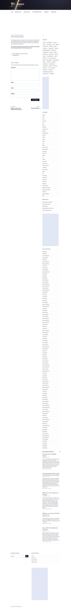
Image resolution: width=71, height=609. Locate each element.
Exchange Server (46, 52)
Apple (43, 116)
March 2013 (44, 399)
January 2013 (44, 403)
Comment (13, 67)
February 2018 (44, 314)
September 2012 (45, 411)
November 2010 (45, 419)
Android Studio (49, 42)
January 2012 (44, 413)
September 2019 (45, 290)
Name (12, 82)
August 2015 (44, 348)
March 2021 (44, 267)
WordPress (52, 73)
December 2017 (45, 318)
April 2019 (44, 300)
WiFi (48, 67)
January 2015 (44, 362)
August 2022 (44, 257)
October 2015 (44, 344)
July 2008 (44, 441)
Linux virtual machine (52, 58)
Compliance (45, 48)
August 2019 (44, 292)
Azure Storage (48, 44)
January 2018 (44, 316)
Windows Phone (46, 73)
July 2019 (44, 294)
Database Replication (46, 50)
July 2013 (44, 391)
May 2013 (44, 395)
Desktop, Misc (54, 11)
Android (44, 42)
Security (43, 159)
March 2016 (44, 340)
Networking (46, 11)
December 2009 (45, 425)
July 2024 (44, 253)
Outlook (43, 155)
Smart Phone (44, 163)
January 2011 (44, 417)
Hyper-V (44, 56)
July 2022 (44, 259)
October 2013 (44, 385)
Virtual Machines (52, 63)
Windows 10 (45, 69)
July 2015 (44, 350)
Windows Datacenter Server (48, 71)
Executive (44, 135)
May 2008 (44, 445)
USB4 (43, 171)
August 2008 (44, 439)
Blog (53, 44)
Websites (44, 67)
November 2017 (45, 320)
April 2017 (44, 328)
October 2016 (44, 332)
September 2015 (45, 346)
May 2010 (44, 423)
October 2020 (44, 269)
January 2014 (44, 383)
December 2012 (45, 405)
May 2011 (44, 415)
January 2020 (44, 282)
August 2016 (44, 334)
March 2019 (44, 302)
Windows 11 (51, 69)
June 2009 (44, 427)
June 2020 (44, 273)
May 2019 (44, 298)
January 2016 (44, 342)
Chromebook (45, 46)
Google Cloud (45, 54)
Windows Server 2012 (46, 187)
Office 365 (25, 53)
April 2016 (44, 338)
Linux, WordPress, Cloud (37, 11)
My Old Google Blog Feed (47, 451)
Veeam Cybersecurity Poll (46, 210)
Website (13, 93)
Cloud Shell (51, 46)
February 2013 (44, 401)
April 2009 (44, 431)
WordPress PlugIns (45, 193)
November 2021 (45, 261)
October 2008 (44, 437)
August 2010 (44, 421)
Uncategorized (44, 169)
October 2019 (44, 288)
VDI (43, 173)
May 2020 (44, 275)
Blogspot (57, 44)
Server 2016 (44, 161)
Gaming (43, 137)
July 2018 (44, 308)
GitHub (51, 52)
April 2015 (44, 356)
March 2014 (44, 379)
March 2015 (44, 358)
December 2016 (45, 330)
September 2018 (45, 306)
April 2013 (44, 397)
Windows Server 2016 (46, 189)
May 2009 (44, 429)
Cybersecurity (16, 55)
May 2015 (44, 354)
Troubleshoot (45, 63)
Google (55, 52)
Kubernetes (45, 58)
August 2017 (44, 324)
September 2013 (45, 387)
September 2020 (45, 271)
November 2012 (45, 407)
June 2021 (44, 265)
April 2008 (44, 447)
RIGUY (20, 4)
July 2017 (44, 326)
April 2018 (44, 310)
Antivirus (55, 42)
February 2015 (44, 360)
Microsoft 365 (19, 53)
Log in (33, 555)
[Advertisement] (35, 21)
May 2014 (44, 377)
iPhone (55, 56)
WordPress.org (34, 561)
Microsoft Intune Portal (46, 204)
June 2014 (44, 375)
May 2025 (44, 251)
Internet (43, 141)
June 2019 (44, 296)
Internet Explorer (50, 56)
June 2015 (44, 352)
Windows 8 (44, 183)
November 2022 (45, 255)
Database (56, 48)
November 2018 (45, 304)
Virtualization (44, 175)
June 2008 (44, 443)
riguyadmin (20, 35)
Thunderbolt (44, 167)
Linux (43, 143)
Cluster (55, 46)
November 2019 (45, 286)
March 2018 (44, 312)
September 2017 (45, 322)
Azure (14, 53)
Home (12, 11)
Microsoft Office (45, 149)
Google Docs (51, 54)
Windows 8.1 (53, 67)
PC (42, 157)
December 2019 (45, 284)
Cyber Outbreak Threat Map (47, 202)
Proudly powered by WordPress (16, 606)
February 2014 (44, 381)
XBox (43, 195)
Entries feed (34, 557)
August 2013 (44, 389)
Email (12, 87)
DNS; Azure (54, 50)
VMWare (50, 65)
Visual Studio (45, 65)
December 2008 (45, 435)
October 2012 (44, 409)
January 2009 (44, 433)
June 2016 (44, 336)
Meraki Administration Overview (48, 208)
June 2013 (44, 393)
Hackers (56, 54)
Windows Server (18, 11)
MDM (43, 145)
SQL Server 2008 (45, 165)
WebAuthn (55, 65)
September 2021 (45, 263)
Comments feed (34, 559)
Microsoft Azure (27, 11)
